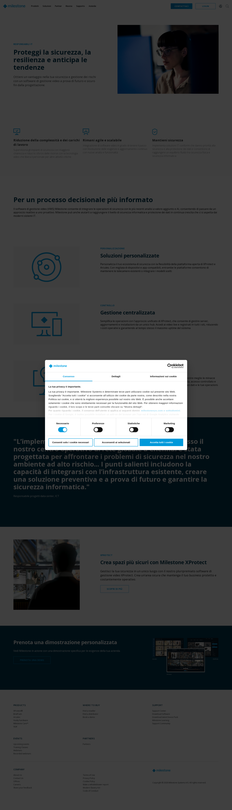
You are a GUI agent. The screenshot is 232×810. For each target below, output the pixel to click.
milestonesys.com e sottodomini (160, 410)
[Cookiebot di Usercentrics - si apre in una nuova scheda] (170, 366)
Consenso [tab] (68, 376)
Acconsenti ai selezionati (116, 442)
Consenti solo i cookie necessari (70, 442)
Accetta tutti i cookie (161, 442)
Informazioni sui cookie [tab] (163, 376)
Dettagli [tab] (116, 376)
